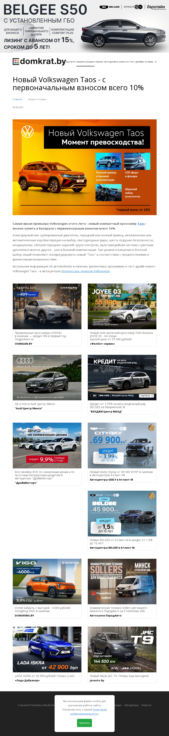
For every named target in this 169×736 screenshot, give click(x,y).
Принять (84, 723)
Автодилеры (111, 61)
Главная (17, 99)
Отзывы (149, 61)
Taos (141, 224)
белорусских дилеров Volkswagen (86, 271)
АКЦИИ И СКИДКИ (85, 61)
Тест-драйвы (137, 61)
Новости (124, 61)
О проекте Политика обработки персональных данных (51, 705)
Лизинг (99, 61)
